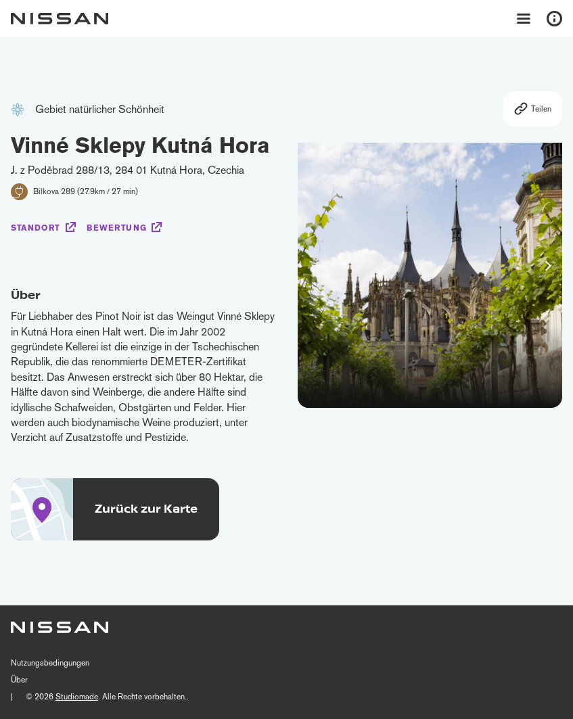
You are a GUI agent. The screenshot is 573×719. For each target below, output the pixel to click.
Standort (35, 228)
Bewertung (116, 228)
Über (19, 679)
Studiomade (76, 696)
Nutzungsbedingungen (50, 662)
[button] (548, 265)
